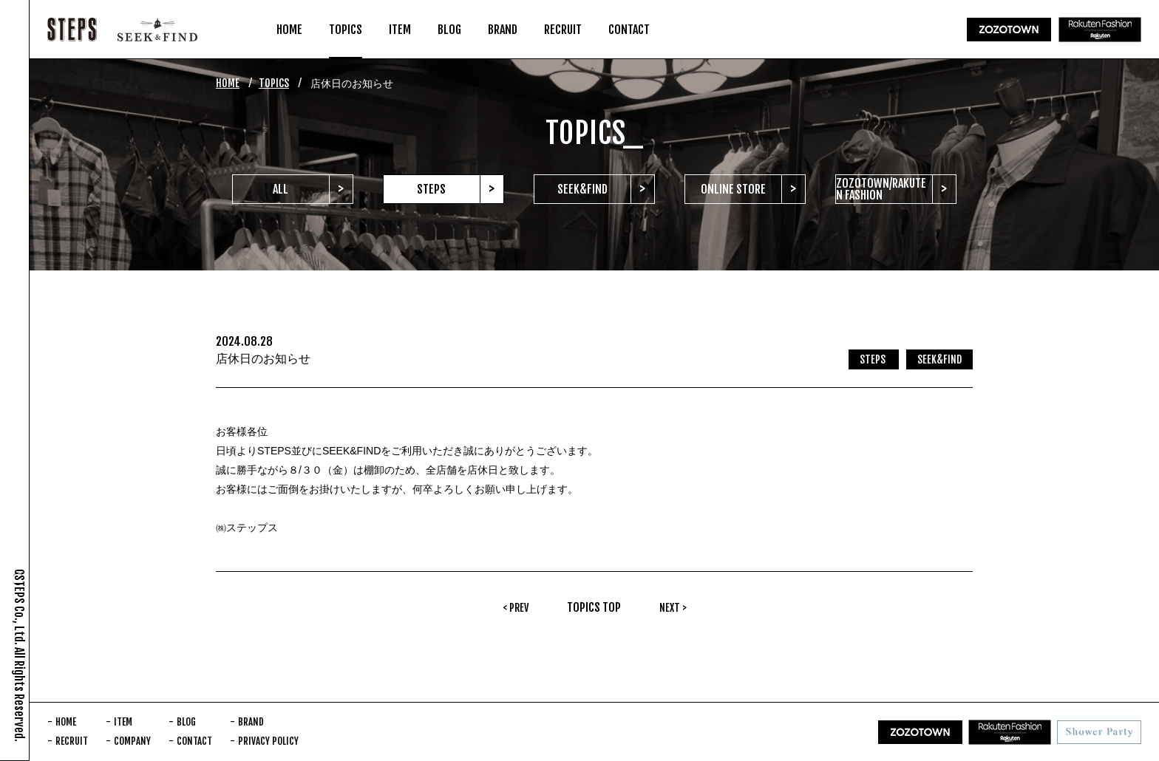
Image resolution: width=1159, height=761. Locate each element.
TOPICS (274, 83)
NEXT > (673, 607)
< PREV (515, 607)
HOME (227, 83)
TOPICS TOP (594, 607)
